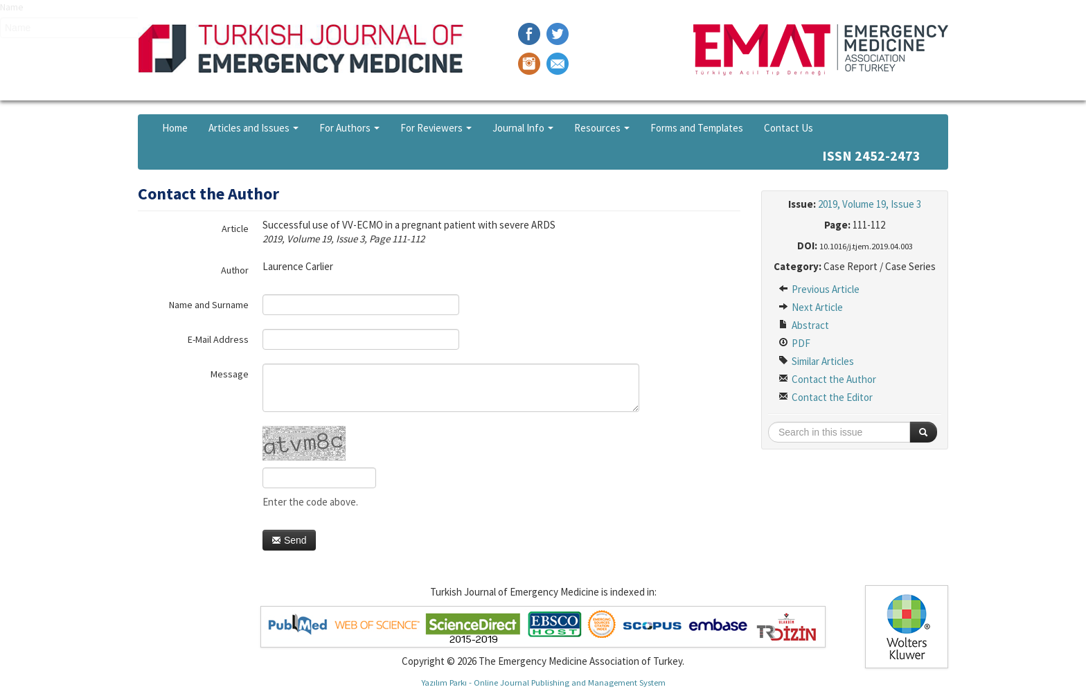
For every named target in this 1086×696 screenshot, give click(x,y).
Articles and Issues (253, 127)
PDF (794, 343)
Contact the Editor (825, 397)
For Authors (349, 127)
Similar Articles (816, 361)
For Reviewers (436, 127)
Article (235, 228)
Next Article (810, 307)
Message (230, 374)
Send (289, 540)
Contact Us (788, 127)
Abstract (803, 325)
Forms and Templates (696, 127)
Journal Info (522, 127)
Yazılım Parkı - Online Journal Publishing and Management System (543, 682)
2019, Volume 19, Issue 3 (869, 204)
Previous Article (819, 289)
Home (175, 127)
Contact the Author (827, 379)
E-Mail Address (218, 339)
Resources (602, 127)
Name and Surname (209, 304)
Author (235, 270)
